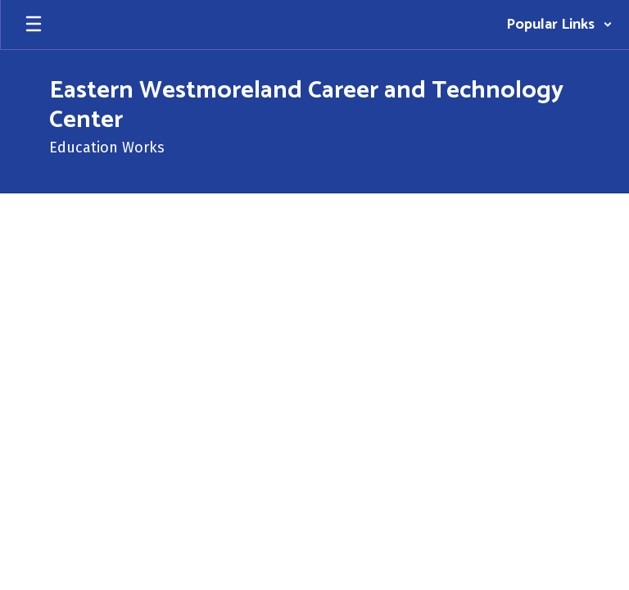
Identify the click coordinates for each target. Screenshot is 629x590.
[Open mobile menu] (33, 24)
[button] (559, 24)
